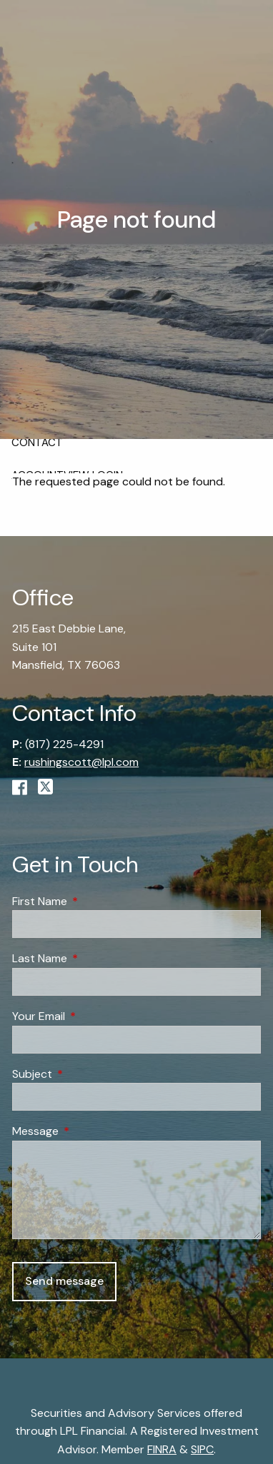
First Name (94, 901)
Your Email (93, 1016)
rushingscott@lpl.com (81, 761)
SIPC (202, 1449)
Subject (87, 1073)
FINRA (162, 1449)
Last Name (94, 958)
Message (90, 1131)
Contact (37, 442)
